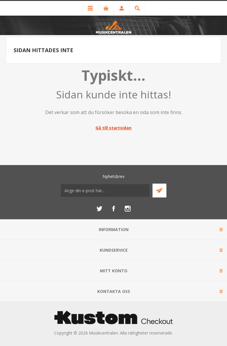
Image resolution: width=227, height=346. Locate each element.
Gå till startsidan (113, 128)
